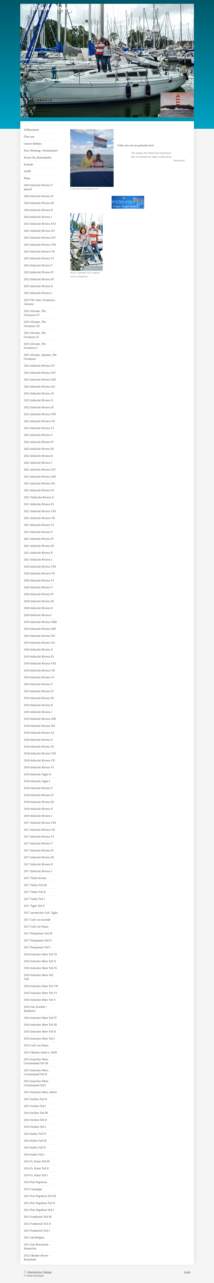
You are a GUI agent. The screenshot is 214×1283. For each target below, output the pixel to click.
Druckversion (33, 1272)
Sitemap (47, 1272)
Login (187, 1272)
